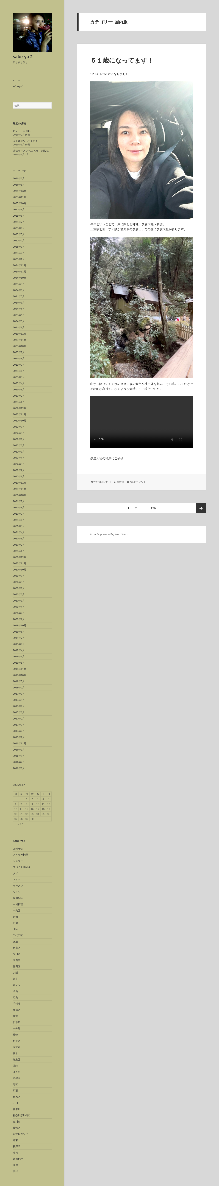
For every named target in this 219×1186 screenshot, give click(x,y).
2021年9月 (19, 501)
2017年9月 (19, 693)
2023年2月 (19, 395)
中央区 (16, 910)
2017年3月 (19, 724)
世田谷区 (18, 898)
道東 (15, 1140)
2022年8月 (19, 433)
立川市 (16, 1121)
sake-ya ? (18, 86)
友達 (15, 941)
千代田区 (18, 935)
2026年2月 (19, 178)
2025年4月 (19, 240)
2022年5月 (19, 451)
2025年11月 (19, 197)
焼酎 (15, 1090)
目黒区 (16, 1096)
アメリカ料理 (20, 854)
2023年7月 (19, 364)
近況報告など (20, 1134)
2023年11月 (19, 339)
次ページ (201, 508)
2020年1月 (19, 619)
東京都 (16, 1047)
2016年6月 (19, 768)
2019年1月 (19, 662)
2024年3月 (19, 321)
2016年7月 (19, 762)
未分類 (16, 1028)
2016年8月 (19, 755)
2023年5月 (19, 377)
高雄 (15, 1171)
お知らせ (18, 848)
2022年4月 (19, 457)
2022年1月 (19, 476)
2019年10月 (19, 625)
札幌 (15, 1034)
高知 (15, 1165)
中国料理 (18, 904)
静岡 (15, 1152)
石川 (15, 1103)
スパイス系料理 (21, 867)
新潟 (15, 1016)
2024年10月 (19, 277)
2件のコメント (138, 482)
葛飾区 (16, 1127)
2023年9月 (19, 352)
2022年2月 (19, 470)
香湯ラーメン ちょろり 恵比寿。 (32, 150)
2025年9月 (19, 209)
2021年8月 (19, 507)
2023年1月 (19, 402)
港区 (15, 1084)
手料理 (16, 1003)
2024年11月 (19, 271)
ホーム (16, 80)
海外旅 (16, 1072)
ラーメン (18, 885)
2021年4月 (19, 532)
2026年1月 (19, 184)
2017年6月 (19, 712)
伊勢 (15, 923)
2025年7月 (19, 222)
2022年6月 (19, 445)
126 (153, 508)
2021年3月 (19, 538)
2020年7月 (19, 588)
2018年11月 (19, 669)
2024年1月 (19, 327)
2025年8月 (19, 215)
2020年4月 (19, 606)
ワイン (16, 891)
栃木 (15, 1053)
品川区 (16, 954)
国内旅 (16, 960)
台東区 (16, 947)
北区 (15, 929)
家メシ (16, 985)
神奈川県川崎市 (21, 1115)
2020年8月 (19, 582)
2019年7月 (19, 637)
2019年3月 (19, 656)
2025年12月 (19, 190)
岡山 (15, 991)
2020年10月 (19, 569)
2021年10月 (19, 495)
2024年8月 (19, 290)
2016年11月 (19, 743)
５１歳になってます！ (25, 140)
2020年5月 (19, 600)
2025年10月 (19, 203)
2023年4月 (19, 383)
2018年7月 (19, 681)
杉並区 (16, 1040)
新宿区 (16, 1009)
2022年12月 (19, 408)
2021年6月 (19, 520)
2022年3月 (19, 464)
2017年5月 (19, 718)
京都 (15, 916)
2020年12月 (19, 557)
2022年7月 (19, 439)
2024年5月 (19, 308)
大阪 (15, 972)
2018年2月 (19, 687)
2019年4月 (19, 650)
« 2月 (21, 824)
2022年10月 (19, 420)
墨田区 (16, 966)
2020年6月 (19, 594)
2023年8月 (19, 358)
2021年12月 (19, 482)
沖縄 (15, 1065)
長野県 (16, 1146)
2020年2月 (19, 613)
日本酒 (16, 1022)
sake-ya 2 (23, 56)
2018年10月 (19, 675)
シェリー (18, 860)
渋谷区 (16, 1078)
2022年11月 (19, 414)
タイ (15, 873)
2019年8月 (19, 631)
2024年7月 (19, 296)
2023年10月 (19, 346)
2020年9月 (19, 575)
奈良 (15, 978)
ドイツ (16, 879)
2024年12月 (19, 265)
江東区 (16, 1059)
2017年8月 (19, 700)
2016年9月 (19, 749)
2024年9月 (19, 284)
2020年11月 (19, 563)
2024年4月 (19, 315)
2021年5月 (19, 526)
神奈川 (16, 1109)
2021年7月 (19, 513)
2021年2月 (19, 544)
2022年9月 (19, 426)
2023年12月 (19, 333)
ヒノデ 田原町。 (23, 131)
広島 (15, 997)
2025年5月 (19, 234)
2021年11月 (19, 488)
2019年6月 (19, 644)
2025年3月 (19, 246)
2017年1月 (19, 737)
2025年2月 (19, 253)
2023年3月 (19, 389)
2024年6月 (19, 302)
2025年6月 (19, 228)
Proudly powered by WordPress (109, 534)
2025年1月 (19, 259)
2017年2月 (19, 731)
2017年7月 (19, 706)
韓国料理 (18, 1158)
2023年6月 (19, 371)
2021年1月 (19, 551)
